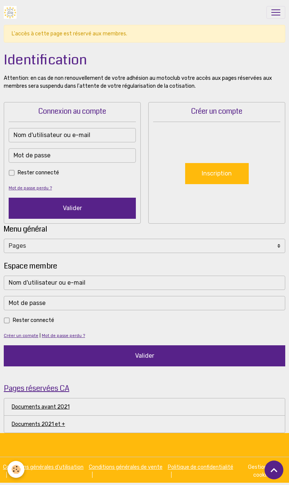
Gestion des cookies (262, 471)
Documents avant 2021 (41, 407)
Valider (72, 208)
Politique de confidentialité (200, 467)
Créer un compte (21, 335)
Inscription (217, 173)
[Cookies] (16, 469)
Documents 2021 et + (38, 424)
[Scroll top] (274, 470)
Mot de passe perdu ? (30, 188)
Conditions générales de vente (126, 467)
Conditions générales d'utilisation (43, 467)
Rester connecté (38, 172)
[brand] (12, 12)
